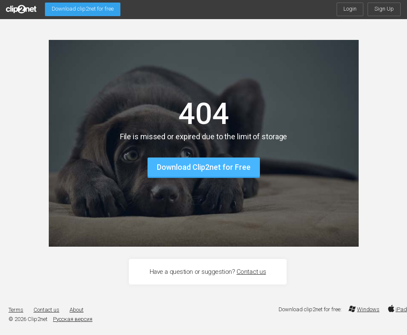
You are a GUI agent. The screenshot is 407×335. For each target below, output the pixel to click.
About (77, 310)
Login (350, 9)
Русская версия (72, 319)
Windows (363, 309)
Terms (15, 310)
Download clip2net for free (83, 9)
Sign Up (384, 9)
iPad (396, 309)
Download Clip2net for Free (204, 167)
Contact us (251, 272)
